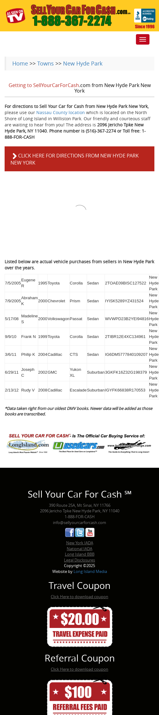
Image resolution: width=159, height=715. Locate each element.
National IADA (79, 548)
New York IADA (79, 543)
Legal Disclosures (79, 560)
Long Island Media (90, 571)
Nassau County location (60, 112)
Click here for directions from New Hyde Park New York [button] (74, 159)
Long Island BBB (79, 554)
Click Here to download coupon (79, 596)
